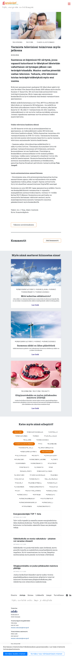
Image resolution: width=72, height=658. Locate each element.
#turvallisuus (50, 436)
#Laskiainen (19, 487)
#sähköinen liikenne (37, 459)
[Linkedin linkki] (70, 596)
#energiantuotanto (25, 289)
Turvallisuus (59, 595)
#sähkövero (22, 495)
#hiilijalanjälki (51, 479)
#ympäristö (24, 467)
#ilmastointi (19, 475)
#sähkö (52, 289)
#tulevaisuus (20, 456)
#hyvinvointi (19, 459)
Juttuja (22, 595)
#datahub (37, 495)
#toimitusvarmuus (37, 475)
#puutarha (52, 463)
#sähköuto (50, 495)
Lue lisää (35, 305)
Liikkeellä (40, 595)
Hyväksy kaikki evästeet (15, 654)
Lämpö (48, 595)
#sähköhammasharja (28, 502)
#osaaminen (20, 463)
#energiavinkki (21, 436)
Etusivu (14, 595)
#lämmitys (38, 467)
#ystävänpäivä (46, 499)
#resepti (45, 391)
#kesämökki (17, 42)
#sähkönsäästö (43, 506)
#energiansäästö (36, 487)
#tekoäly (19, 483)
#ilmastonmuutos (45, 448)
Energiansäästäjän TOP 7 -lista (27, 514)
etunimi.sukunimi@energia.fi (20, 627)
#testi (17, 491)
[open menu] (69, 4)
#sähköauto (34, 479)
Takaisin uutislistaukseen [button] (23, 225)
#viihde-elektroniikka (45, 42)
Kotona (30, 595)
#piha (51, 467)
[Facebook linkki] (67, 596)
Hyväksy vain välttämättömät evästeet (46, 654)
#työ (40, 444)
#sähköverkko (42, 292)
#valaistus (19, 479)
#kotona (29, 42)
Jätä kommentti (52, 240)
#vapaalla (53, 432)
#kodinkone (26, 391)
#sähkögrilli (47, 502)
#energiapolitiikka (44, 471)
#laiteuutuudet (50, 456)
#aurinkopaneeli (35, 483)
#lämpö (54, 459)
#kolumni (27, 440)
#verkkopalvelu (26, 448)
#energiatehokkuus (35, 432)
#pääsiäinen (27, 506)
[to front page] (10, 3)
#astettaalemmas (33, 491)
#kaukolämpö (25, 471)
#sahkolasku (42, 289)
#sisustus (53, 487)
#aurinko (54, 475)
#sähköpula (52, 483)
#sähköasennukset (27, 499)
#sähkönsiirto (28, 292)
